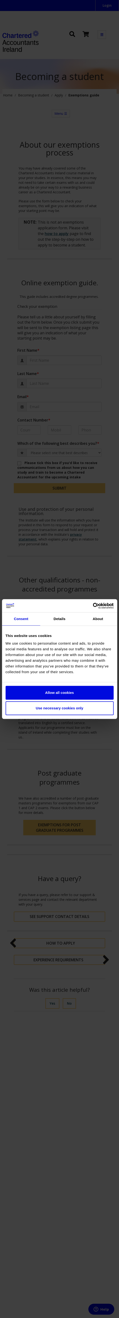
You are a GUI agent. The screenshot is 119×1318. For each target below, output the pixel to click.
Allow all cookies (59, 693)
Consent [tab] (21, 619)
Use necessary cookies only (59, 708)
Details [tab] (60, 619)
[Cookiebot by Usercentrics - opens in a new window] (93, 606)
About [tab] (98, 619)
